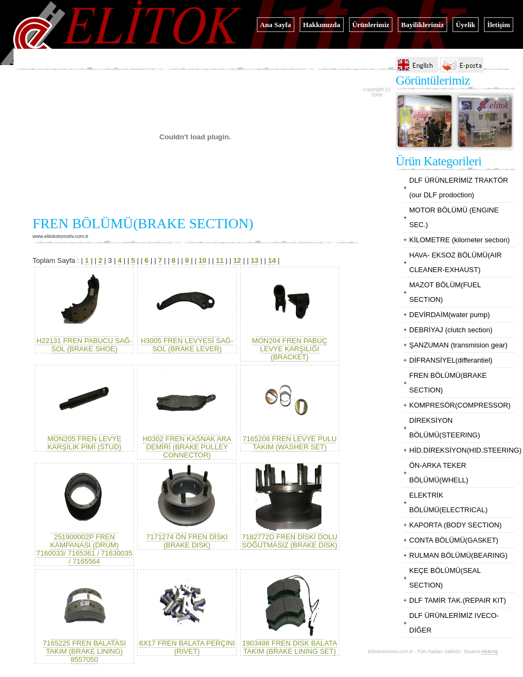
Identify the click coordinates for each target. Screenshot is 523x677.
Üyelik (465, 25)
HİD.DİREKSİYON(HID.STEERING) (465, 450)
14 (272, 260)
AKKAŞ (490, 651)
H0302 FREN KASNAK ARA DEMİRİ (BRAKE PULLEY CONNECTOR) (187, 447)
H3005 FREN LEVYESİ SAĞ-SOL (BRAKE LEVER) (187, 345)
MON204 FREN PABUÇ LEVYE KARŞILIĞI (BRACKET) (289, 349)
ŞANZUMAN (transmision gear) (458, 345)
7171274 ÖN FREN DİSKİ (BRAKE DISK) (187, 541)
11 (219, 260)
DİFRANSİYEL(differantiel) (451, 360)
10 (202, 260)
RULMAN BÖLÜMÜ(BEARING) (458, 555)
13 (254, 260)
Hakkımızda (321, 25)
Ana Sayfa (275, 25)
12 (237, 260)
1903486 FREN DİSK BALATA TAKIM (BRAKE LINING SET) (289, 647)
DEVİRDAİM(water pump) (449, 315)
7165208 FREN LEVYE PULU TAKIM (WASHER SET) (290, 443)
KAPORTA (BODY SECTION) (455, 525)
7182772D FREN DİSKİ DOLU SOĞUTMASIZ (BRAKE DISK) (289, 541)
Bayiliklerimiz (422, 25)
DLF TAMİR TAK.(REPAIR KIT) (457, 600)
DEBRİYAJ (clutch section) (451, 330)
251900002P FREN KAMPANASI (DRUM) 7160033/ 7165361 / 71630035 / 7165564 (84, 545)
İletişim (498, 25)
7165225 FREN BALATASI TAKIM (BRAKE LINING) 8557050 (84, 647)
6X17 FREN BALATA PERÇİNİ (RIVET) (187, 647)
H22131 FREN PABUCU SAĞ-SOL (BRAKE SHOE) (84, 340)
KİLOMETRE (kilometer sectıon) (459, 240)
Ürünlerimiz (371, 25)
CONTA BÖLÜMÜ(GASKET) (453, 540)
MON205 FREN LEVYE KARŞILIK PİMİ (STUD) (84, 439)
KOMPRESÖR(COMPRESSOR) (460, 405)
